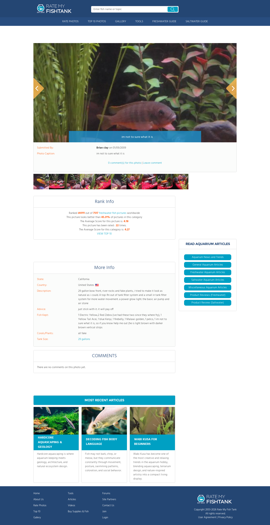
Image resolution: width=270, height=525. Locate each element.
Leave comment (152, 163)
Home (36, 493)
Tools (70, 493)
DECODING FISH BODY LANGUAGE (101, 441)
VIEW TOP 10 (104, 234)
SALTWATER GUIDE (197, 21)
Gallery (37, 518)
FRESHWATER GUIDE (164, 21)
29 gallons (84, 339)
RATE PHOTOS (70, 21)
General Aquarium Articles (208, 265)
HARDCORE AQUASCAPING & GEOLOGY (50, 442)
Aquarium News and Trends (208, 257)
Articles (72, 499)
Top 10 (36, 511)
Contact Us (108, 505)
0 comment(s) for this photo (124, 163)
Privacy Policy (225, 517)
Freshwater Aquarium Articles (207, 272)
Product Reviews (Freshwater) (207, 295)
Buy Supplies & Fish (78, 511)
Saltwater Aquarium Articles (207, 280)
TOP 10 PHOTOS (97, 21)
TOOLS (139, 21)
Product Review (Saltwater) (207, 302)
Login (105, 518)
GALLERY (120, 21)
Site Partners (109, 499)
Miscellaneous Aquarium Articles (208, 287)
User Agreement (207, 517)
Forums (106, 493)
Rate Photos (39, 505)
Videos (71, 505)
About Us (38, 499)
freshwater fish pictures (112, 213)
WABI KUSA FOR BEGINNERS (145, 441)
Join (104, 511)
